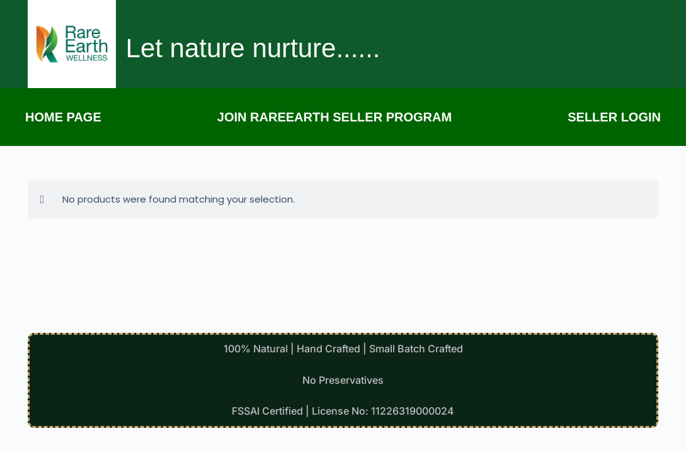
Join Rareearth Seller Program (334, 117)
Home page (63, 117)
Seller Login (614, 117)
